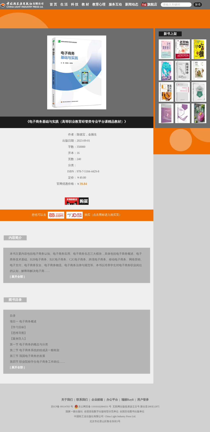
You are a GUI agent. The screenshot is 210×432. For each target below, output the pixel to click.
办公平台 (112, 399)
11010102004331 (99, 406)
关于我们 (67, 399)
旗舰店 (149, 4)
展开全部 (17, 276)
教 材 (85, 4)
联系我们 (82, 399)
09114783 (65, 406)
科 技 (74, 4)
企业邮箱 (97, 399)
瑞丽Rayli (127, 399)
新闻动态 (131, 4)
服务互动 (115, 4)
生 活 (64, 4)
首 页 (53, 4)
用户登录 (143, 399)
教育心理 (98, 4)
